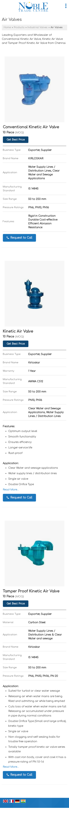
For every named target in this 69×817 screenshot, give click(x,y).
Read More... (11, 489)
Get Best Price (16, 139)
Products (19, 27)
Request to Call (19, 237)
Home (7, 27)
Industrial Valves (37, 27)
